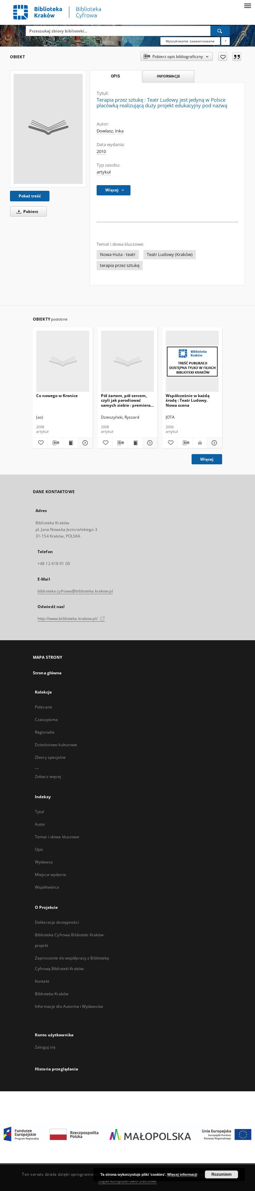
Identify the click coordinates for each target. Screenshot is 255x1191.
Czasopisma (46, 719)
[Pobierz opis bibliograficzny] (55, 443)
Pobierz (26, 211)
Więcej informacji (182, 1174)
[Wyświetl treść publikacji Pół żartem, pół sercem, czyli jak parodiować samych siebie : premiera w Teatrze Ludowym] (135, 443)
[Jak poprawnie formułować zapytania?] (225, 41)
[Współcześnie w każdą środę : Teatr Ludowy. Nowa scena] (192, 361)
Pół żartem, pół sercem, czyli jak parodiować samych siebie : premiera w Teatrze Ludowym (125, 400)
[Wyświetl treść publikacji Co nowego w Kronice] (70, 443)
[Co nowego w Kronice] (63, 361)
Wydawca (44, 862)
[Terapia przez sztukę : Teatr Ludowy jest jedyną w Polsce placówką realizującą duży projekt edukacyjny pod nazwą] (48, 129)
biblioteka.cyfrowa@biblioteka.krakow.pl (75, 591)
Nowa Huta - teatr (117, 254)
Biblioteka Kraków (51, 994)
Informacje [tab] (168, 76)
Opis (39, 849)
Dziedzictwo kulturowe (56, 745)
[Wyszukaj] (220, 31)
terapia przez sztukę (119, 265)
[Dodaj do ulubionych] (222, 56)
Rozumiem (222, 1174)
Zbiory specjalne (50, 757)
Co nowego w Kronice (57, 395)
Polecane (43, 707)
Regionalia (44, 732)
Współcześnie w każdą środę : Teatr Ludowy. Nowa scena (188, 400)
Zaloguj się (45, 1047)
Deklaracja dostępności (57, 922)
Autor (40, 824)
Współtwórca (47, 887)
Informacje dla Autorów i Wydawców (69, 1006)
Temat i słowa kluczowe (57, 837)
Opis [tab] (115, 76)
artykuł (104, 172)
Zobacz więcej (48, 776)
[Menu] (247, 5)
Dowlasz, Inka (110, 131)
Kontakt (42, 981)
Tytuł (39, 811)
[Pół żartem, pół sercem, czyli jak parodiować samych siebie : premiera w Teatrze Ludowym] (127, 361)
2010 (101, 151)
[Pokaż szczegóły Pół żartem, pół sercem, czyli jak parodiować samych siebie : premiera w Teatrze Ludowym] (149, 443)
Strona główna (47, 673)
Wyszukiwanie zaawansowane (190, 41)
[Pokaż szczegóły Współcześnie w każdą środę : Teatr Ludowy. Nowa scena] (213, 443)
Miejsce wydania (50, 874)
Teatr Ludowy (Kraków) (170, 254)
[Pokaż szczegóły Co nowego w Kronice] (84, 443)
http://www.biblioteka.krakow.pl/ (71, 618)
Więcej (206, 459)
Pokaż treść (30, 196)
